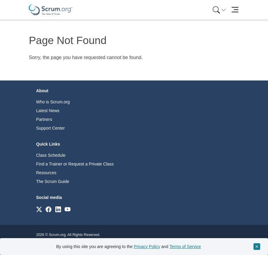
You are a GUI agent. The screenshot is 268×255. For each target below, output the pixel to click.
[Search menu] (219, 10)
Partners (44, 119)
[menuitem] (218, 10)
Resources (46, 172)
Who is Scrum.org (53, 101)
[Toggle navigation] (235, 10)
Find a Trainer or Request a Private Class (75, 164)
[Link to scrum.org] (39, 209)
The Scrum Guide (52, 181)
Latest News (48, 110)
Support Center (50, 128)
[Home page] (50, 9)
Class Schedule (51, 155)
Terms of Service (185, 246)
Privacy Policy (147, 246)
